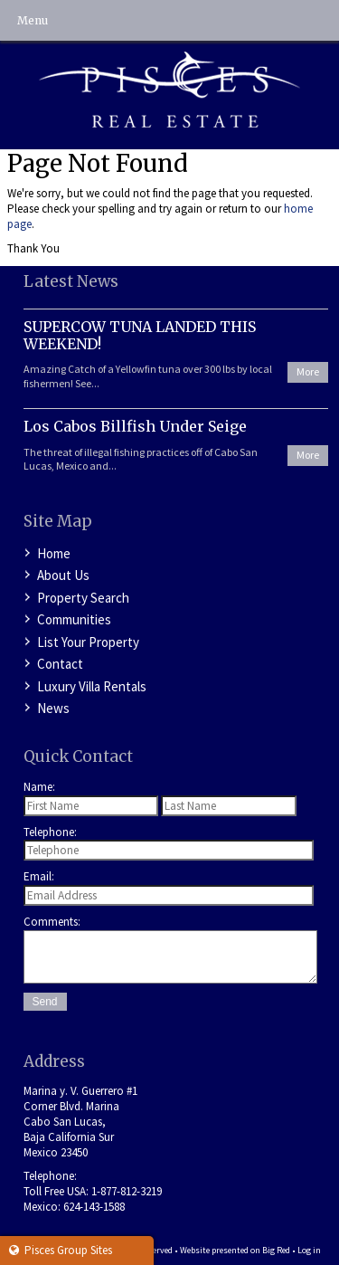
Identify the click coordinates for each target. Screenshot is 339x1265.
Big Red (276, 1250)
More (308, 371)
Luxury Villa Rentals (91, 686)
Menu (32, 20)
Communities (74, 619)
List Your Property (88, 642)
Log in (309, 1250)
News (53, 708)
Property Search (83, 597)
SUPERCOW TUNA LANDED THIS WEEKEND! (140, 335)
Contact (60, 663)
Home (54, 553)
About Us (63, 575)
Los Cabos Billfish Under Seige (135, 426)
